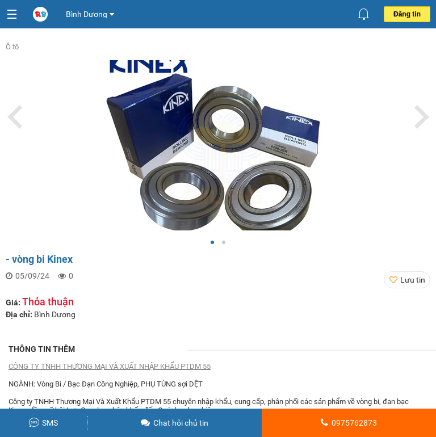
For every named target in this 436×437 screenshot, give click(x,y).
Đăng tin (407, 14)
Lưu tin (412, 279)
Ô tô (12, 47)
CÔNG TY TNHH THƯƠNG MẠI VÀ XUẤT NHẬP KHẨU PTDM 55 (110, 366)
